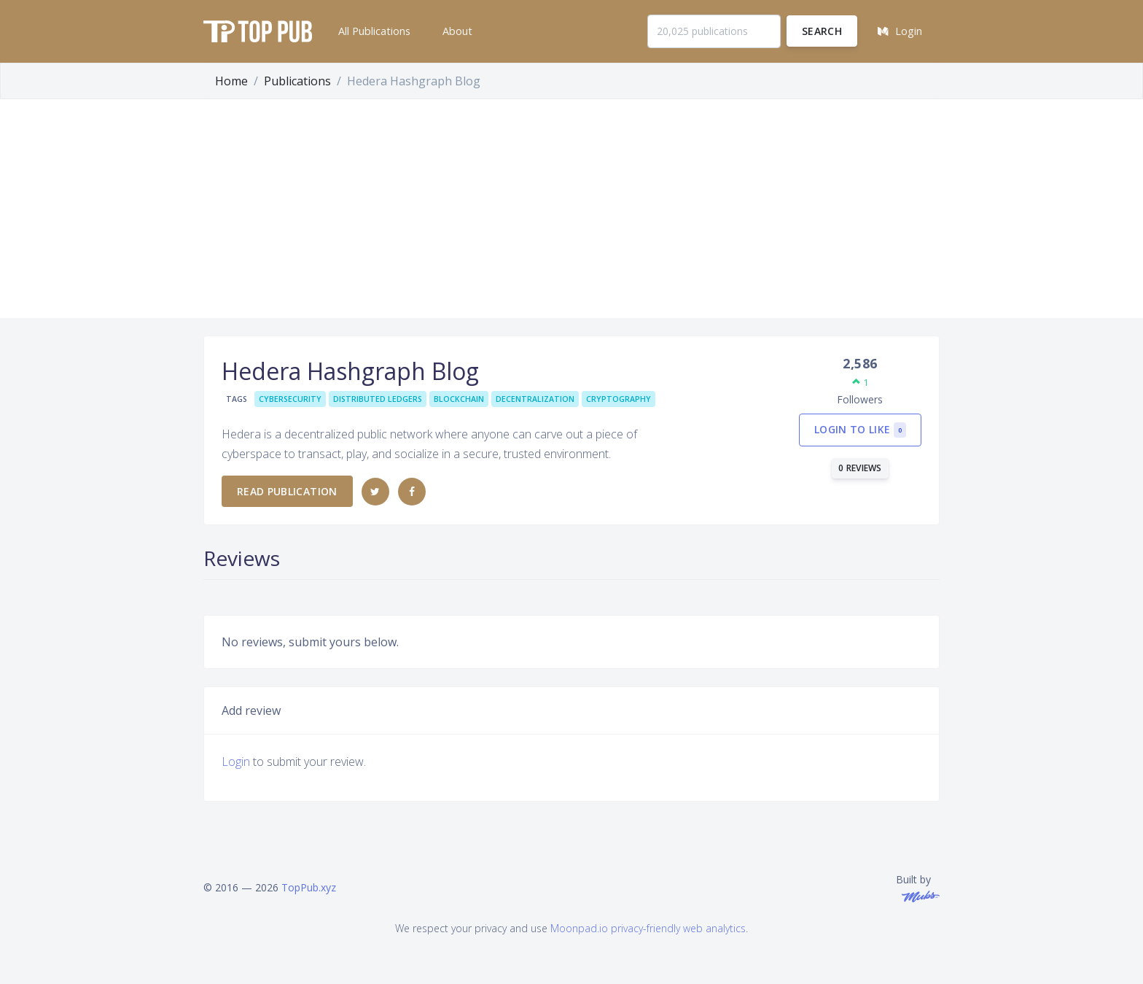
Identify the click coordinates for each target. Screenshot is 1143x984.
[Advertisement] (571, 208)
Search (822, 31)
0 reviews (860, 468)
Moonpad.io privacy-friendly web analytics (648, 928)
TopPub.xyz (308, 887)
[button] (373, 31)
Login (236, 762)
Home (231, 81)
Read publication (287, 491)
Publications (297, 81)
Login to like (860, 430)
